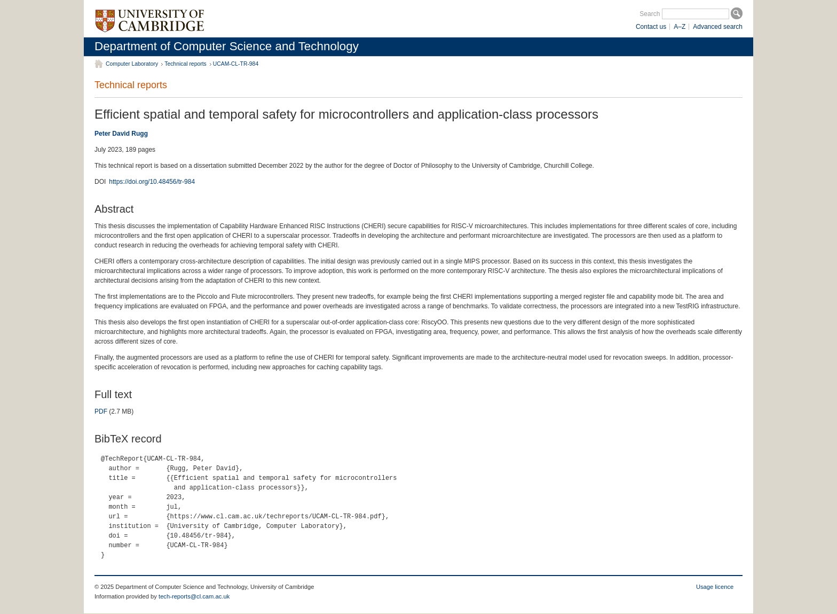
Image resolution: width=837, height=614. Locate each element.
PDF (100, 411)
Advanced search (718, 26)
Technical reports (185, 64)
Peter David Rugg (121, 133)
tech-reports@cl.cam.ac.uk (194, 596)
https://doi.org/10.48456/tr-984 (152, 181)
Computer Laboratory (132, 64)
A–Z (679, 26)
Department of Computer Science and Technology (226, 46)
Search (649, 14)
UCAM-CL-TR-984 (235, 64)
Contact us (651, 26)
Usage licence (714, 587)
